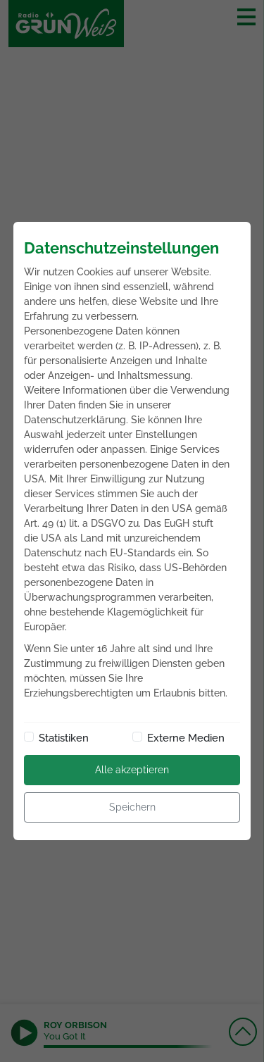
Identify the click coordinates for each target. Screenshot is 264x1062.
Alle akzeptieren (132, 769)
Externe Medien (186, 738)
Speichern (132, 807)
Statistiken (64, 738)
